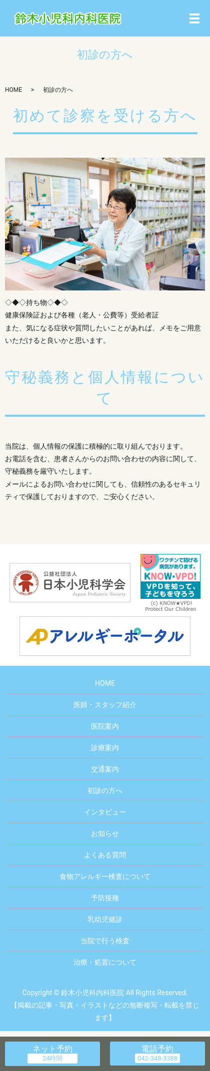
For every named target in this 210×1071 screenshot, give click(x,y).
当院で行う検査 (105, 941)
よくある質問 (105, 855)
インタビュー (105, 812)
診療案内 (105, 748)
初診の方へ (105, 791)
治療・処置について (105, 962)
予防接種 (105, 898)
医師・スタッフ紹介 (105, 705)
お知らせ (105, 833)
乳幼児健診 (105, 919)
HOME (13, 89)
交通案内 (105, 769)
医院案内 (105, 726)
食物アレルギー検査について (105, 876)
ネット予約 (52, 1049)
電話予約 (158, 1049)
